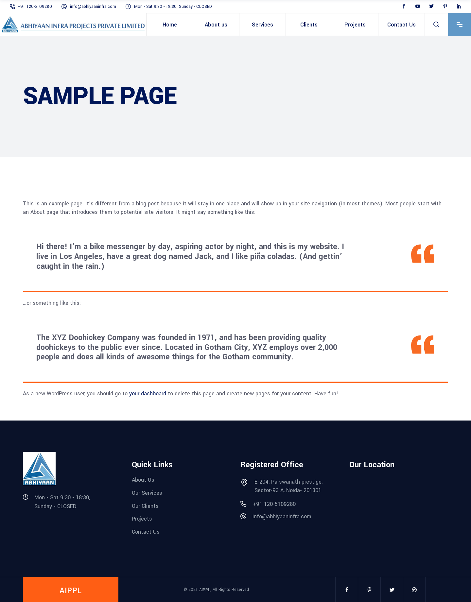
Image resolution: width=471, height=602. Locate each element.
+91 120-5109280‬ (35, 6)
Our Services (147, 493)
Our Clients (145, 505)
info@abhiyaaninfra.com (93, 6)
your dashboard (147, 393)
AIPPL (204, 590)
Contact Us (146, 532)
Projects (142, 519)
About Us (143, 480)
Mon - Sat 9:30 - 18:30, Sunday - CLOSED (173, 6)
